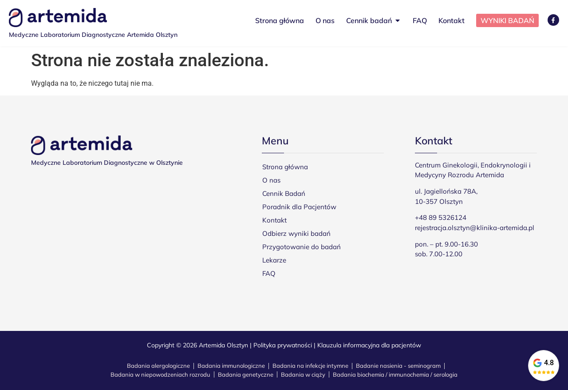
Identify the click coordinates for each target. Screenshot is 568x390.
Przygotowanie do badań (301, 247)
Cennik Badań (283, 193)
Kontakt (274, 220)
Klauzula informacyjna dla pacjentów (369, 345)
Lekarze (274, 260)
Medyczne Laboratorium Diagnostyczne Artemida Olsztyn (93, 35)
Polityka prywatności (282, 345)
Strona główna (285, 167)
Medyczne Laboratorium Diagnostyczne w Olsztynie (107, 163)
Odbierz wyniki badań (296, 233)
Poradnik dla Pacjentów (299, 207)
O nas (271, 180)
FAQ (269, 273)
